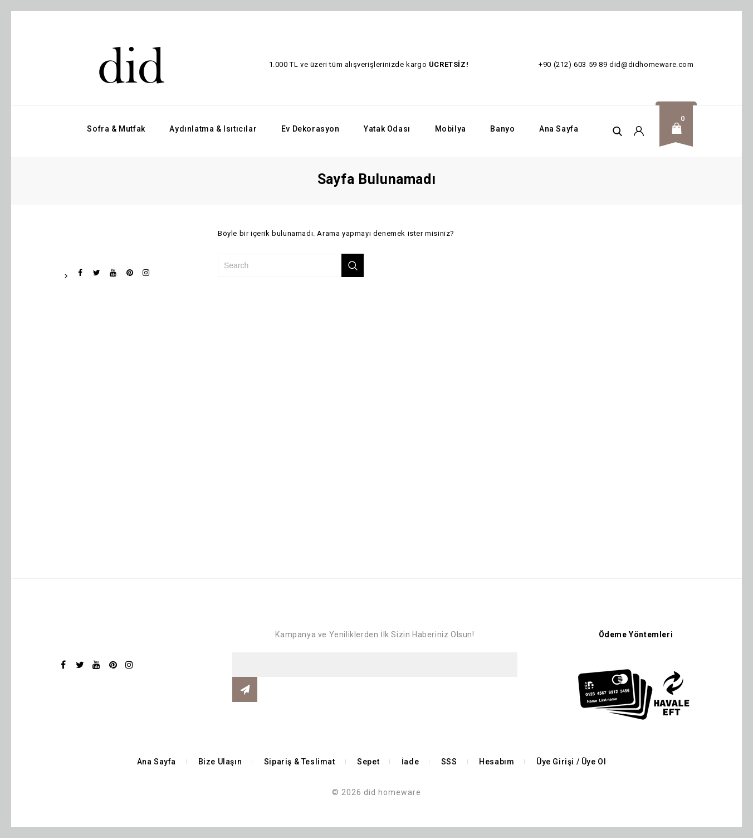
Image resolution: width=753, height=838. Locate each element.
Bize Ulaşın (220, 761)
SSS (449, 761)
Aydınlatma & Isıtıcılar (213, 128)
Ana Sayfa (558, 128)
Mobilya (450, 128)
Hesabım (496, 761)
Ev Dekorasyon (310, 128)
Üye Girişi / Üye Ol (571, 761)
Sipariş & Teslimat (299, 761)
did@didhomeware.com (651, 64)
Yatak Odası (387, 128)
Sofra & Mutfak (116, 128)
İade (410, 761)
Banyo (502, 128)
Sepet (368, 761)
